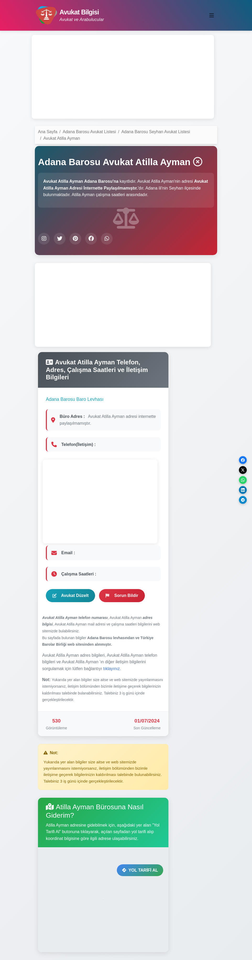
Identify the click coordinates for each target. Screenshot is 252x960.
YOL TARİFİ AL (140, 870)
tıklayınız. (112, 668)
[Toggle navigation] (211, 15)
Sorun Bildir (122, 595)
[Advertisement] (123, 77)
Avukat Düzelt (70, 595)
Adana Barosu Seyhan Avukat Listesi (155, 132)
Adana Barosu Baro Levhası (74, 399)
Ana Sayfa (47, 132)
